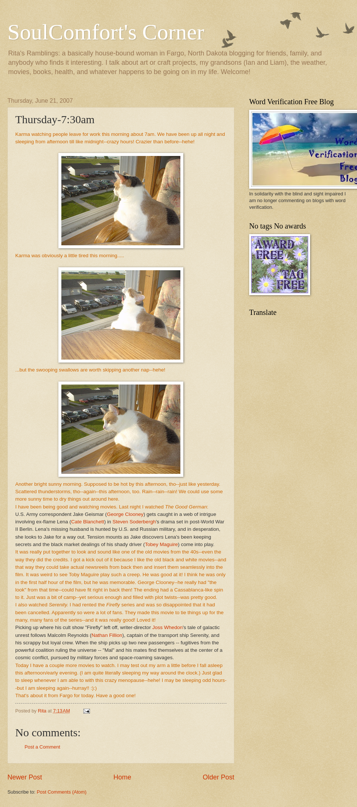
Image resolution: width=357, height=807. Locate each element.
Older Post (218, 777)
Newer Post (24, 777)
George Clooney (125, 514)
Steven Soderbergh (133, 521)
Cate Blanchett (87, 521)
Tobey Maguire (161, 544)
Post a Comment (42, 747)
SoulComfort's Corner (105, 32)
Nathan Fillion (106, 635)
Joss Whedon (167, 627)
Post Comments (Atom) (62, 792)
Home (122, 777)
